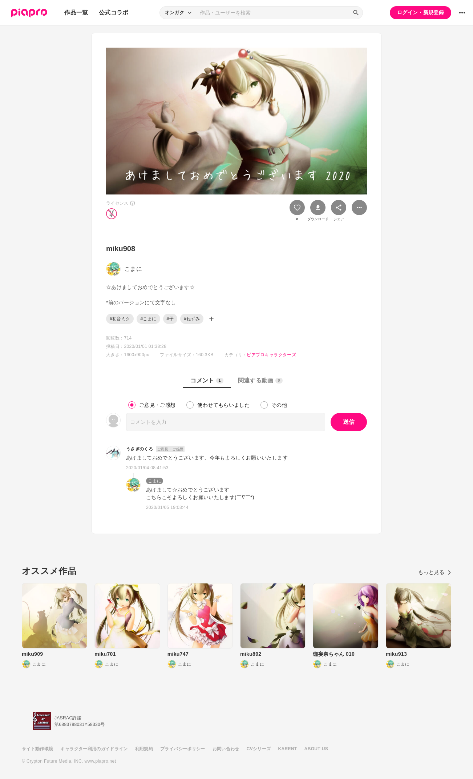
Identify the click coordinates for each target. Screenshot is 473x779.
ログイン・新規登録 (420, 12)
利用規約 (144, 748)
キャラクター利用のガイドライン (94, 748)
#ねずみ (192, 318)
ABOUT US (316, 748)
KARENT (287, 748)
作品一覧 (76, 12)
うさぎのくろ (139, 448)
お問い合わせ (226, 748)
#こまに (148, 318)
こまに (154, 480)
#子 (170, 318)
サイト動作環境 (37, 748)
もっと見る (434, 572)
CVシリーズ (259, 748)
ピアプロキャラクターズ (271, 354)
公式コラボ (114, 12)
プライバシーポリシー (182, 748)
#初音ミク (120, 318)
